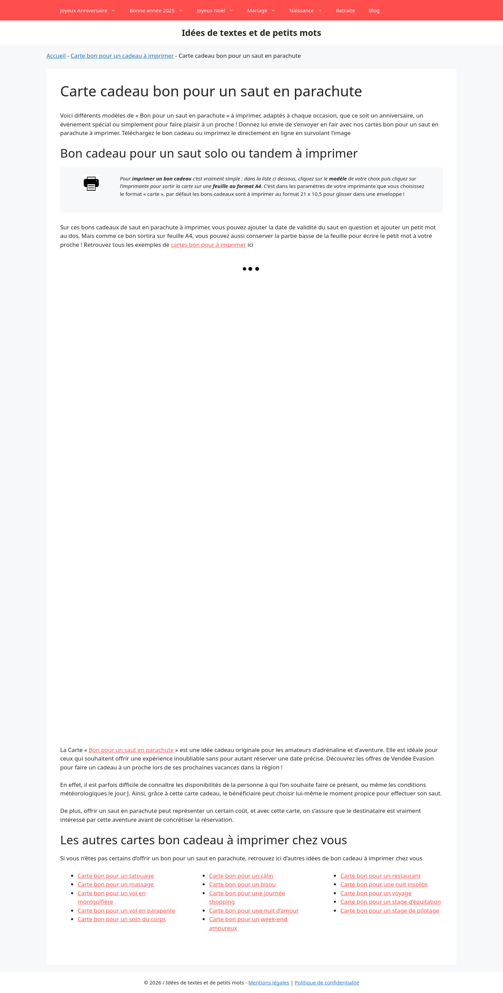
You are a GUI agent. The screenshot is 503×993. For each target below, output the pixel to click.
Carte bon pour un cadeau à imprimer (122, 55)
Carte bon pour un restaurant (380, 876)
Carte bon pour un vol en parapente (126, 910)
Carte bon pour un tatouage (116, 876)
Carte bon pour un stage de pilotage (389, 910)
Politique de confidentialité (327, 982)
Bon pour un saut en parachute (131, 750)
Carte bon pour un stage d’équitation (390, 901)
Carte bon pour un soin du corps (122, 919)
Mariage (265, 10)
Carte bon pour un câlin (241, 876)
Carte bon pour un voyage (375, 893)
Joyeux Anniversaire (91, 10)
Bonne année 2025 (160, 10)
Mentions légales (268, 982)
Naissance (309, 10)
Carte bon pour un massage (116, 884)
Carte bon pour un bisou (242, 884)
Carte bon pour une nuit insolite (383, 884)
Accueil (56, 55)
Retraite (345, 10)
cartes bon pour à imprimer (208, 245)
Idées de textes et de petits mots (251, 32)
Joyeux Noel (219, 10)
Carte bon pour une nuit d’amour (254, 910)
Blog (374, 10)
